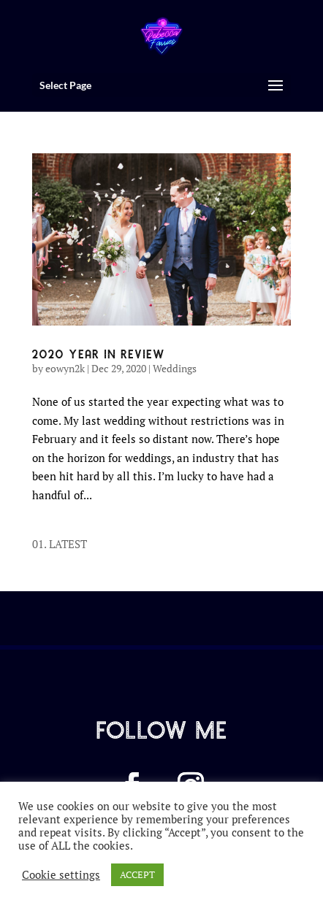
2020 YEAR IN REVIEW (98, 353)
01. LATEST (59, 543)
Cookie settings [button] (61, 875)
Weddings (175, 368)
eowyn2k (65, 368)
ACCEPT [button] (137, 874)
